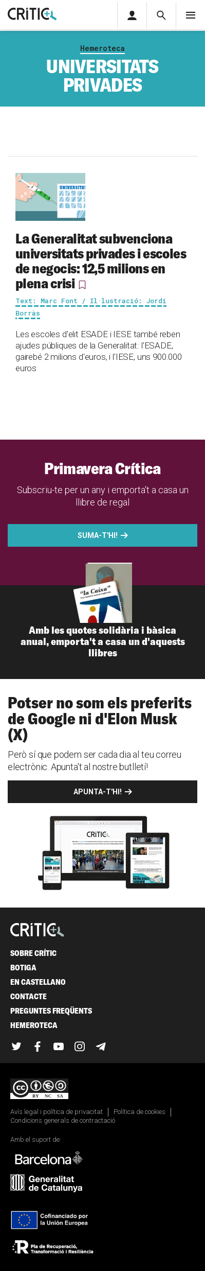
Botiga (23, 967)
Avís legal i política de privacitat (56, 1112)
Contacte (28, 996)
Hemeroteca (102, 48)
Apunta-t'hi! (97, 792)
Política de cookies (139, 1112)
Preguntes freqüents (51, 1011)
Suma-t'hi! (98, 535)
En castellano (38, 982)
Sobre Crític (33, 953)
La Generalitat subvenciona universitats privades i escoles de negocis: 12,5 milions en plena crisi (100, 261)
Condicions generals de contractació (62, 1120)
